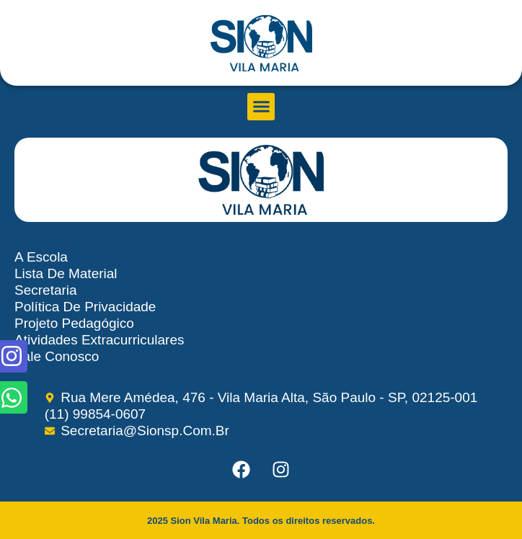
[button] (261, 106)
